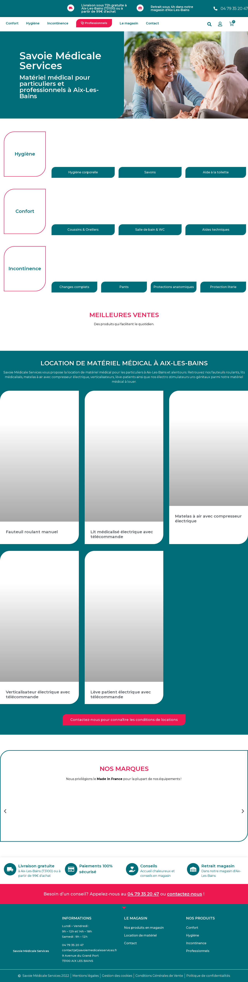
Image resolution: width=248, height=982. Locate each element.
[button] (94, 23)
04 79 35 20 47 (143, 894)
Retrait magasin (217, 866)
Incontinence (57, 23)
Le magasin (129, 23)
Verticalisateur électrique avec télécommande (38, 694)
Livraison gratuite (36, 866)
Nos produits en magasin (144, 928)
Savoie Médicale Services (31, 951)
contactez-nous (184, 894)
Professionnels (197, 951)
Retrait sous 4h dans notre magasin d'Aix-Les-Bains (172, 8)
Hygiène (33, 23)
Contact (152, 23)
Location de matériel (140, 935)
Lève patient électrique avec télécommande (120, 694)
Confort (12, 23)
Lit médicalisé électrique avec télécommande (121, 534)
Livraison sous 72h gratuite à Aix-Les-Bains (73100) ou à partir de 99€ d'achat (104, 8)
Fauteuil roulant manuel (32, 531)
